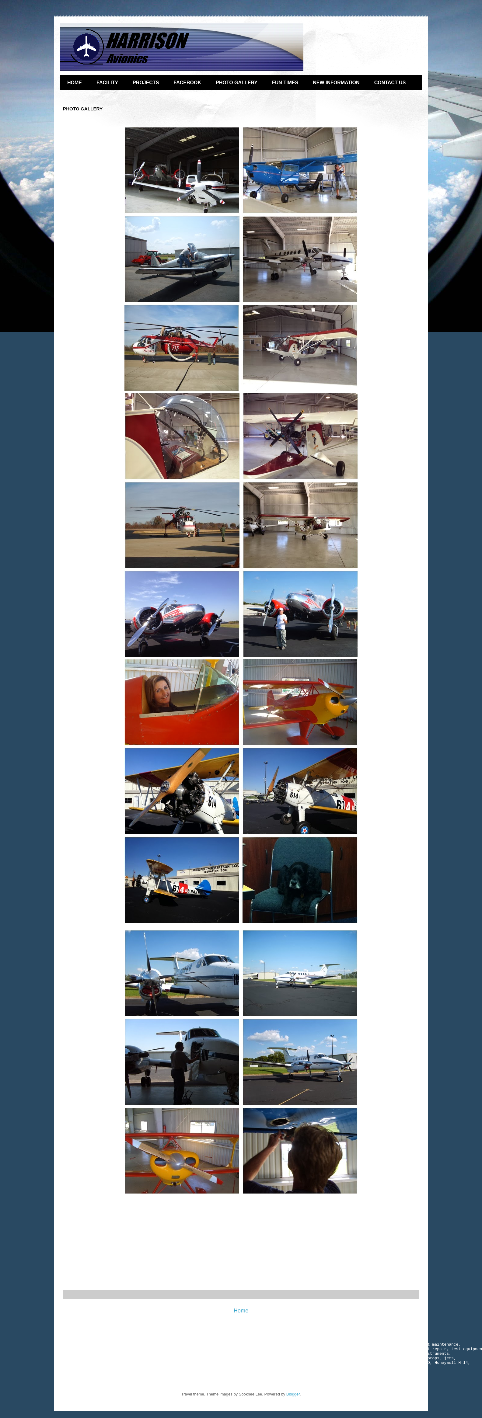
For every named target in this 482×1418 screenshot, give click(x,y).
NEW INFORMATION (336, 82)
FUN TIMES (285, 82)
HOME (74, 82)
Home (241, 1311)
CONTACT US (390, 82)
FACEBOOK (187, 82)
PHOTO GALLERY (236, 82)
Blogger (293, 1400)
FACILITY (107, 82)
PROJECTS (146, 82)
